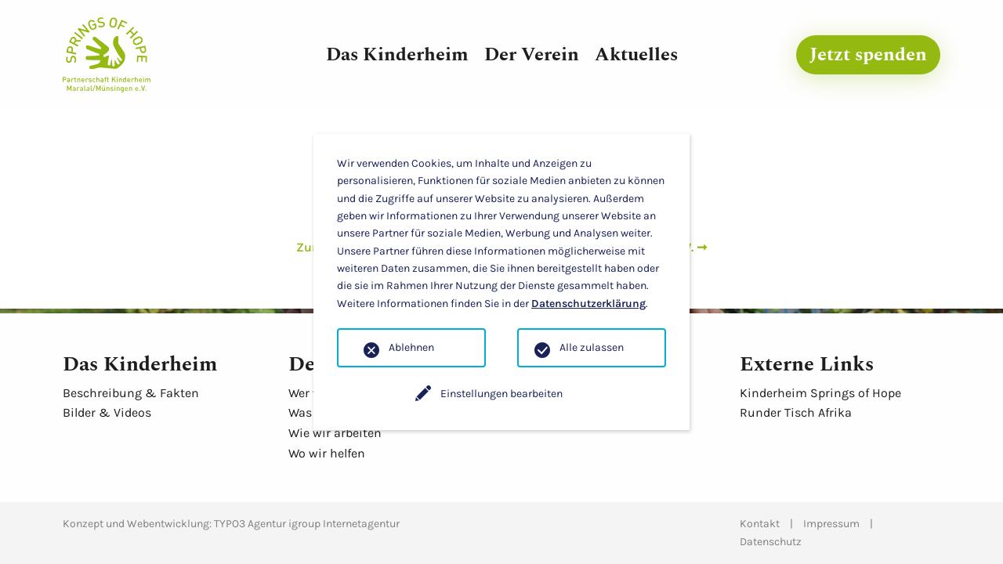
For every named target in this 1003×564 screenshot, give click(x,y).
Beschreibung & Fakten (131, 392)
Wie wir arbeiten (335, 432)
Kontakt (760, 523)
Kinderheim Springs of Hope (820, 392)
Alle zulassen (591, 347)
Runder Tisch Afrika (796, 412)
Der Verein (531, 55)
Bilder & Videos (107, 412)
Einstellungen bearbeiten (501, 393)
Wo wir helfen (326, 453)
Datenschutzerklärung (588, 303)
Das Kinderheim (397, 55)
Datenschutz (771, 541)
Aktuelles (636, 55)
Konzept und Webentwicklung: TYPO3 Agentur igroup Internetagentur (231, 523)
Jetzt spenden (868, 55)
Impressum (831, 523)
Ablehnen (411, 347)
